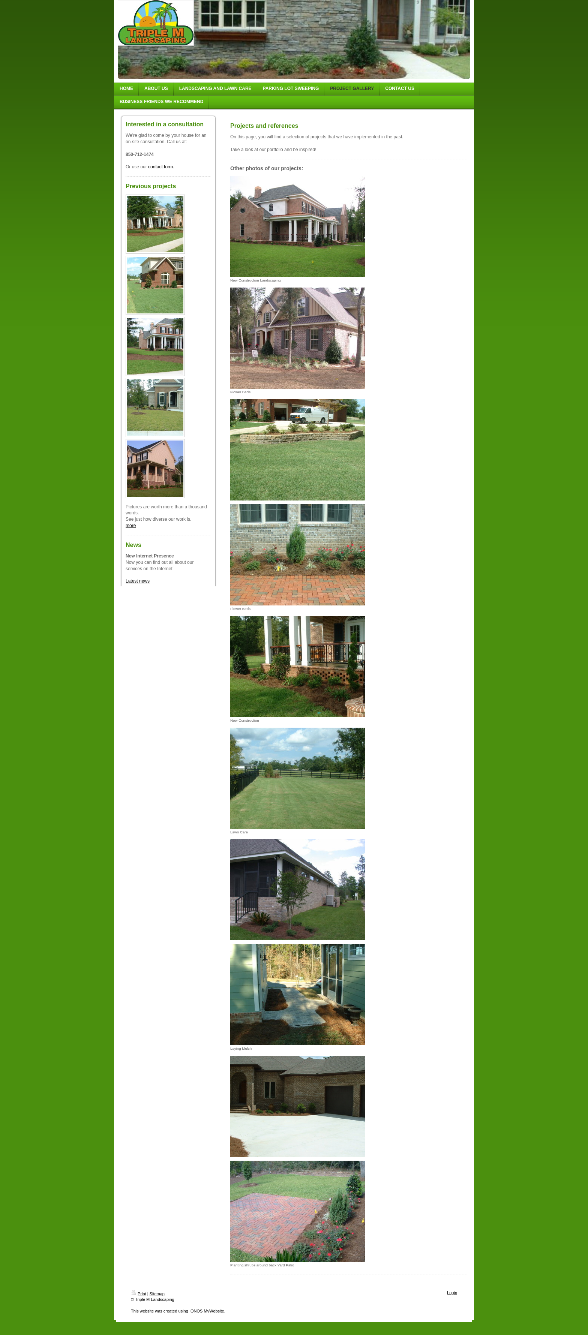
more (131, 525)
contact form (160, 166)
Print (138, 1294)
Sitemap (157, 1294)
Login (452, 1292)
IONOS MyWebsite (206, 1311)
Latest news (138, 581)
